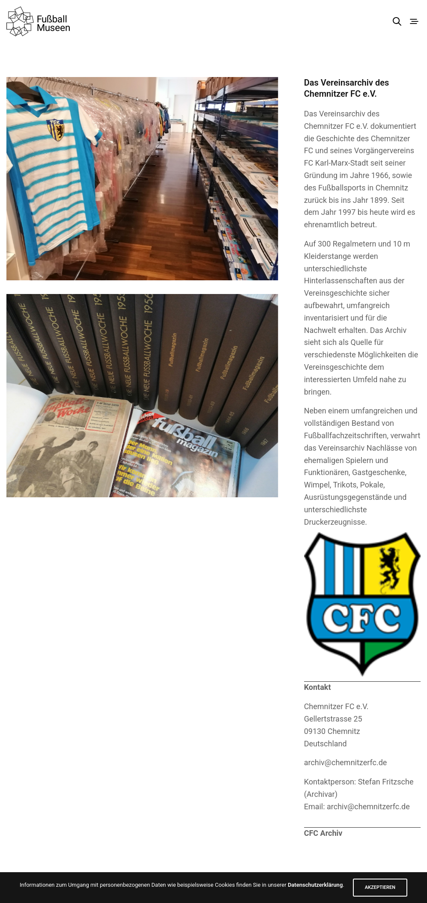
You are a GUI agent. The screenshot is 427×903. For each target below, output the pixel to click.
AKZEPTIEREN (380, 887)
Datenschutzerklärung (315, 885)
